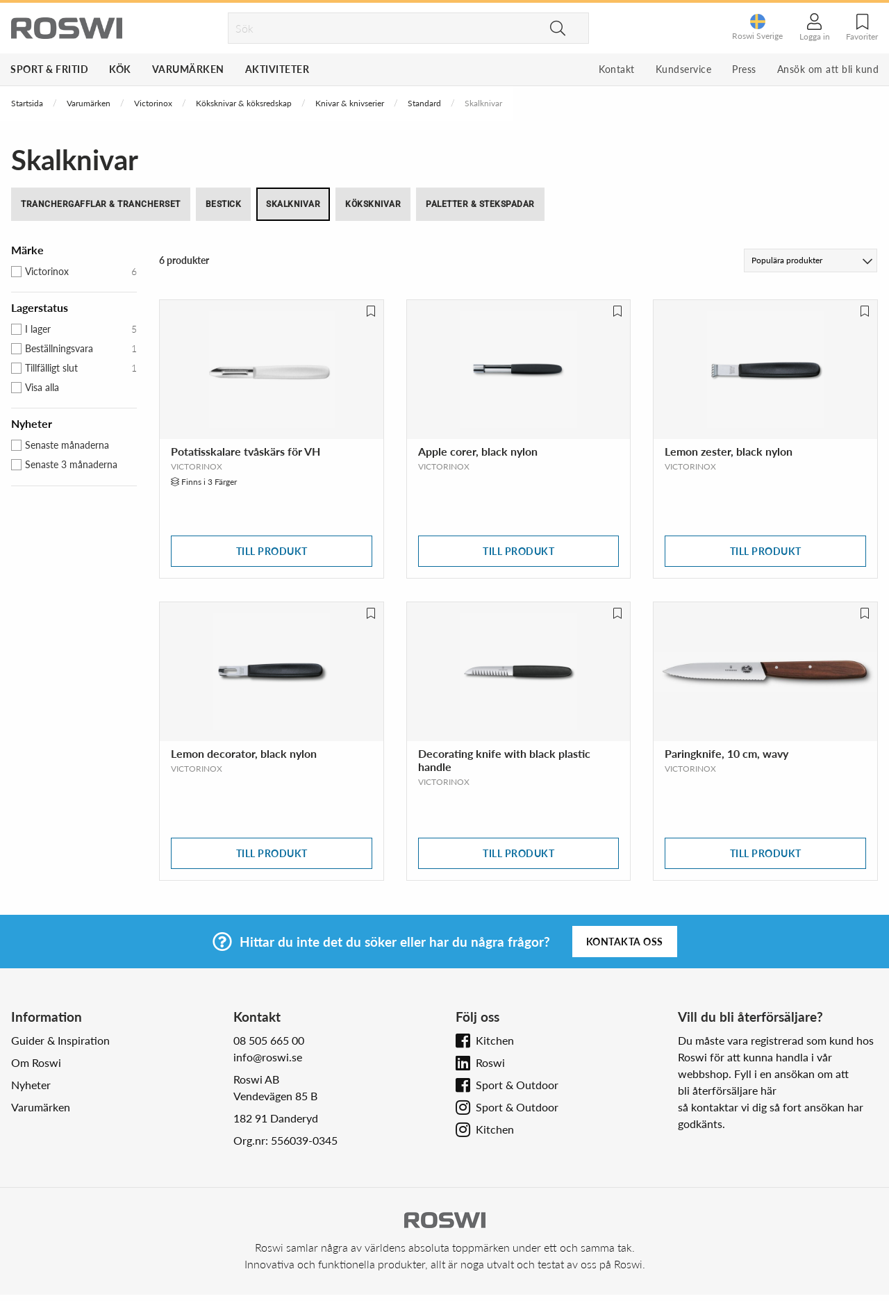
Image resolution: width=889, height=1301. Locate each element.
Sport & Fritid (49, 69)
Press (744, 69)
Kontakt (617, 69)
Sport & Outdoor (517, 1084)
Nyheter (31, 1084)
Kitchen (495, 1040)
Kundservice (684, 69)
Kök (120, 69)
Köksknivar (373, 204)
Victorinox (153, 103)
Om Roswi (36, 1062)
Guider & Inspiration (60, 1040)
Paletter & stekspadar (480, 204)
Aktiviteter (277, 69)
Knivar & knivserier (349, 103)
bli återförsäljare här (727, 1090)
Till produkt (272, 551)
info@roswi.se (267, 1056)
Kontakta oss (624, 941)
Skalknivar (293, 204)
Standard (424, 103)
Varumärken (188, 69)
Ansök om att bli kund (828, 69)
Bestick (224, 204)
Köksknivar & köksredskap (244, 103)
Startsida (27, 103)
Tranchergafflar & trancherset (101, 204)
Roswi (490, 1062)
